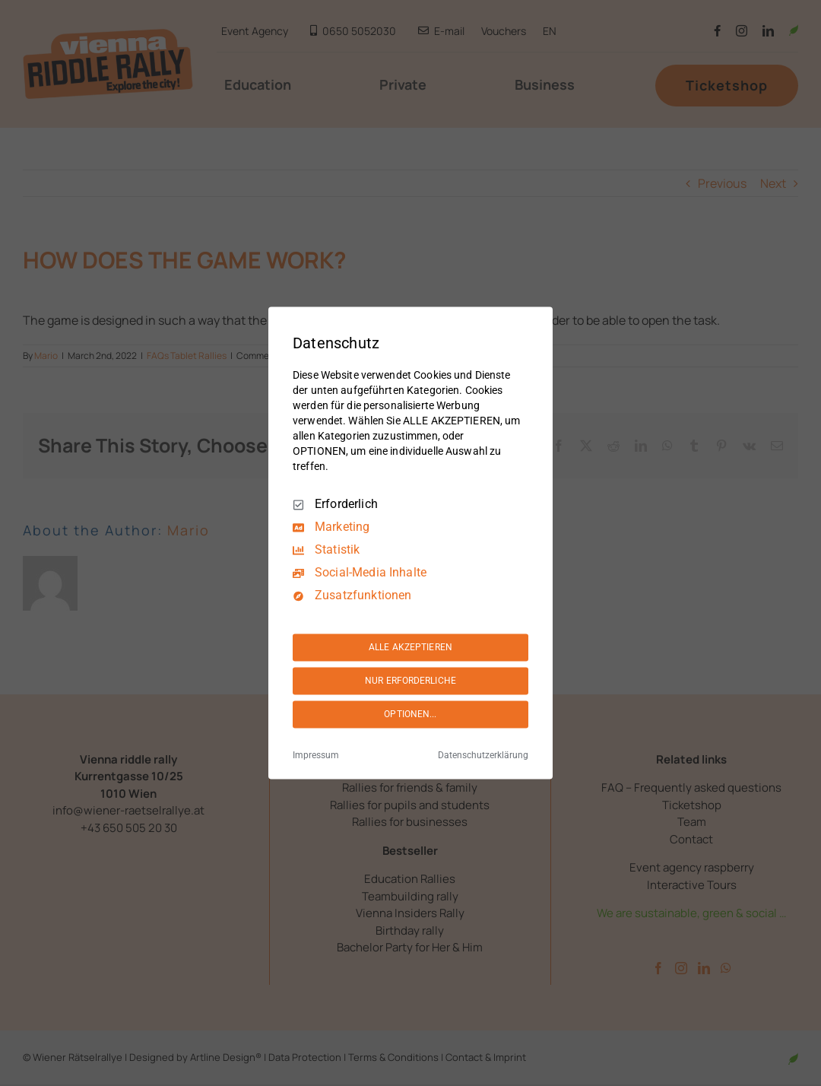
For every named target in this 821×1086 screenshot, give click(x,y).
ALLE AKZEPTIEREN (410, 647)
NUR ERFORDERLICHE (410, 680)
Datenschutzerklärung (483, 756)
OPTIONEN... (410, 714)
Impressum (316, 756)
